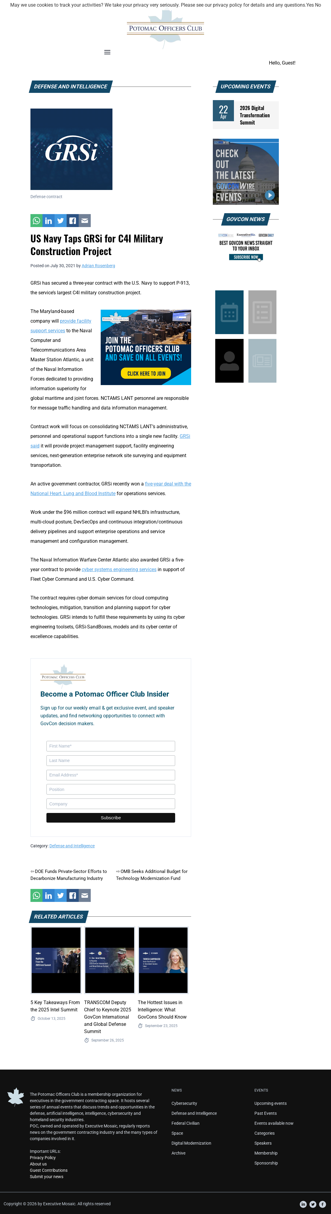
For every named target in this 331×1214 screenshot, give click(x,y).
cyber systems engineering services (119, 569)
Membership (266, 1153)
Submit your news (46, 1176)
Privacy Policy (43, 1157)
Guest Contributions (49, 1170)
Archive (178, 1153)
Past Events (265, 1113)
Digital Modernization (191, 1143)
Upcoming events (270, 1103)
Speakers (263, 1143)
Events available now (274, 1123)
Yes (310, 5)
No (318, 5)
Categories (264, 1133)
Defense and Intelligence (72, 845)
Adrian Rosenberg (98, 265)
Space (177, 1133)
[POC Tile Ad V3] (146, 347)
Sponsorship (266, 1163)
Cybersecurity (184, 1103)
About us (38, 1164)
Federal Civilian (186, 1123)
